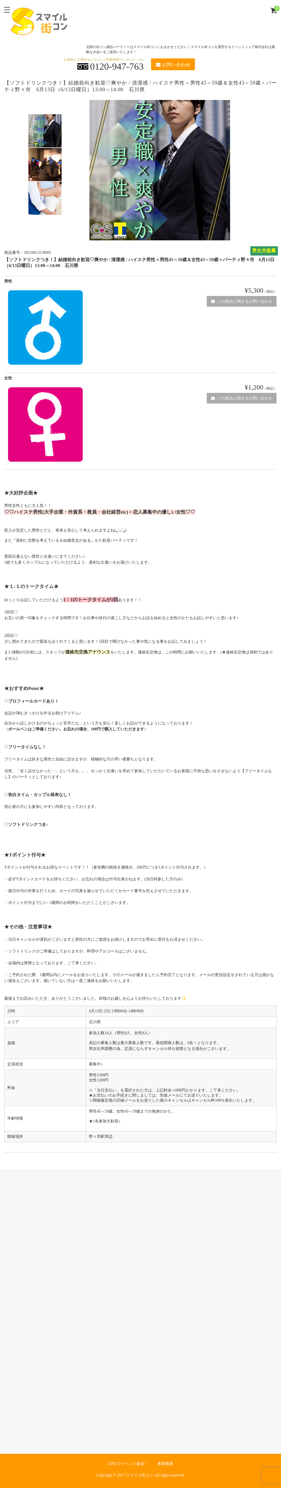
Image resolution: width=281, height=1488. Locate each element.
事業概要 (165, 1464)
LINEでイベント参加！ (128, 1464)
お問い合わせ (173, 64)
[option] (45, 131)
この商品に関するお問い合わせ (241, 301)
